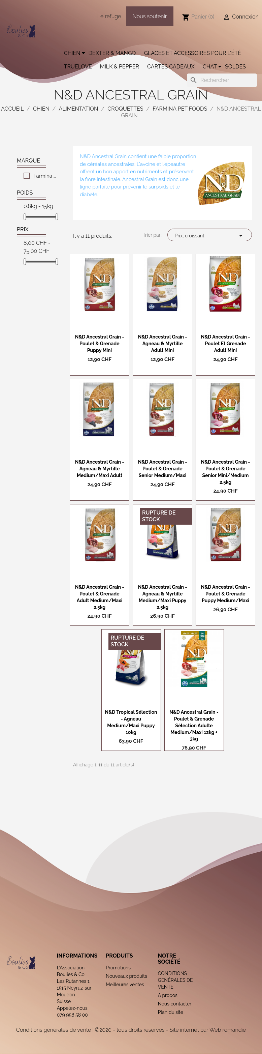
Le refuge (109, 16)
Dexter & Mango (112, 53)
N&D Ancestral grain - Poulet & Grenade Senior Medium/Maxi (162, 468)
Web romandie (227, 1030)
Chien (72, 53)
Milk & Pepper (119, 66)
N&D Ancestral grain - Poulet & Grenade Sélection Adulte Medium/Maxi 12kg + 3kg (194, 725)
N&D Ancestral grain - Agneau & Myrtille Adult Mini (162, 343)
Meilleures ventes (125, 984)
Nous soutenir (150, 16)
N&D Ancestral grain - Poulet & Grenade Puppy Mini (99, 343)
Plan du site (170, 1012)
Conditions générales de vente (53, 1030)
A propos (167, 995)
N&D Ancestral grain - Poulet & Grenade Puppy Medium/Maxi (225, 593)
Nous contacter (174, 1003)
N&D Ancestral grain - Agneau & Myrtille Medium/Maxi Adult (99, 468)
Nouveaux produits (126, 976)
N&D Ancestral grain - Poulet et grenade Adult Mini (225, 343)
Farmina (45, 176)
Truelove (78, 66)
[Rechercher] (222, 80)
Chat (210, 66)
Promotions (118, 967)
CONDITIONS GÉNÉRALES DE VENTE (175, 980)
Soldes (235, 66)
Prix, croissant (209, 236)
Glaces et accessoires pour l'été (192, 53)
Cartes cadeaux (171, 66)
